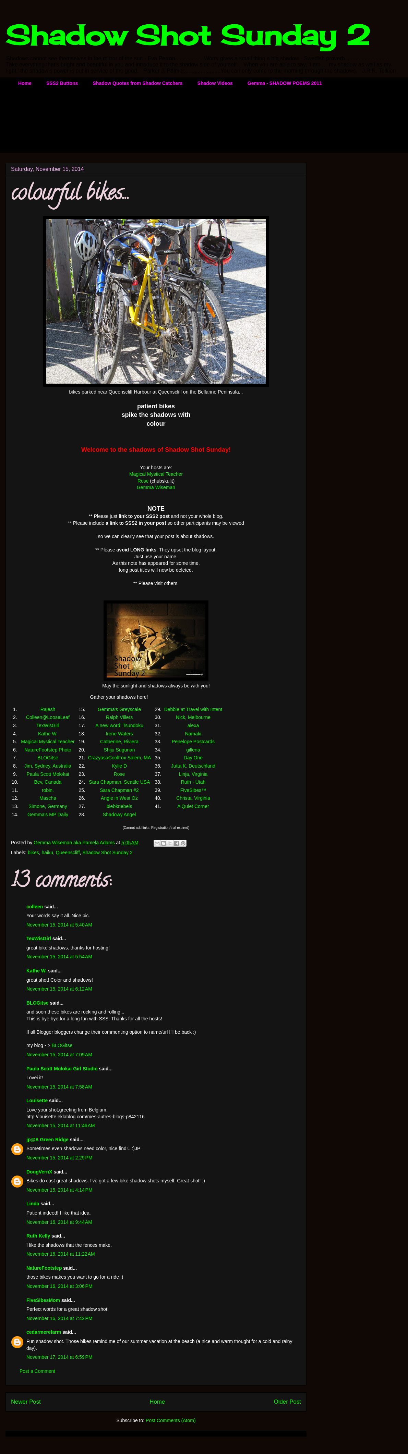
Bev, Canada (47, 782)
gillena (193, 750)
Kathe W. (48, 733)
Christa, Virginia (193, 798)
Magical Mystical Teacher (156, 474)
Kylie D (119, 766)
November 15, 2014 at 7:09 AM (59, 1054)
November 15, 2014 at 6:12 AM (59, 989)
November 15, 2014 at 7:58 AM (59, 1087)
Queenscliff (68, 852)
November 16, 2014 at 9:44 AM (59, 1222)
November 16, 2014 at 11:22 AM (60, 1254)
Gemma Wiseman (156, 487)
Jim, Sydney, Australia (47, 766)
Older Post (287, 1402)
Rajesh (48, 709)
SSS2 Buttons (62, 83)
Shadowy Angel (119, 814)
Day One (193, 757)
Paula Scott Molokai (48, 774)
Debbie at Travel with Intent (193, 709)
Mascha (47, 798)
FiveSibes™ (193, 790)
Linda (32, 1203)
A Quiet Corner (193, 806)
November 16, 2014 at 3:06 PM (59, 1286)
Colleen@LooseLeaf (48, 717)
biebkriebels (119, 806)
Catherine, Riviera (119, 741)
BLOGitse (47, 757)
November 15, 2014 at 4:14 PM (59, 1190)
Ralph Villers (119, 717)
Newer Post (26, 1402)
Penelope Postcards (193, 741)
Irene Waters (119, 733)
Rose (143, 481)
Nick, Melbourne (193, 717)
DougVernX (39, 1172)
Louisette (37, 1100)
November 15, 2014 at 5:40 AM (59, 925)
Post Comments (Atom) (170, 1420)
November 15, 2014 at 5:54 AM (59, 956)
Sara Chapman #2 (119, 790)
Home (25, 83)
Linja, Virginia (193, 774)
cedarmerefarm (43, 1332)
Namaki (193, 733)
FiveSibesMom (43, 1300)
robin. (48, 790)
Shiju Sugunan (119, 750)
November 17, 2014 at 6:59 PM (59, 1357)
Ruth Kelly (38, 1236)
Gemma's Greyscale (119, 709)
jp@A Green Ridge (47, 1139)
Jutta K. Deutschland (193, 766)
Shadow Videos (215, 83)
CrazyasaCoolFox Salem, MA (119, 757)
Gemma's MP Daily (47, 814)
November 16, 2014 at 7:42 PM (59, 1318)
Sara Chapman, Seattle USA (119, 782)
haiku (47, 852)
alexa (193, 725)
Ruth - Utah (193, 782)
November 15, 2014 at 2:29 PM (59, 1157)
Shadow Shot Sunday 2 (187, 35)
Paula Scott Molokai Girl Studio (62, 1068)
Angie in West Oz (119, 798)
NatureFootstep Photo (47, 750)
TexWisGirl (47, 725)
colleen (34, 906)
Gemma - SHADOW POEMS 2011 (285, 83)
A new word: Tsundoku (119, 725)
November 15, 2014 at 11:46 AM (60, 1125)
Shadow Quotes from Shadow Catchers (137, 83)
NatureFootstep (44, 1268)
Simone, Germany (47, 806)
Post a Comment (37, 1371)
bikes (33, 852)
